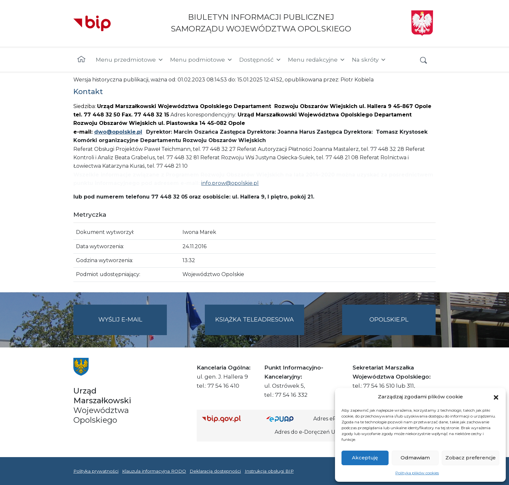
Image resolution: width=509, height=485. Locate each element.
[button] (496, 397)
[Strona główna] (81, 59)
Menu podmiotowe (201, 59)
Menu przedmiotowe (130, 59)
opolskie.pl (388, 319)
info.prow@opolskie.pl (230, 183)
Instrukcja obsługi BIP (269, 471)
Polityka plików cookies (417, 472)
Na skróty (369, 59)
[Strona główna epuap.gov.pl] (287, 419)
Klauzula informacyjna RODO (154, 471)
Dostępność (260, 59)
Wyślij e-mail (132, 325)
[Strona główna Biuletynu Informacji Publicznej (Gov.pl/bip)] (229, 419)
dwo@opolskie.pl (118, 132)
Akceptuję (365, 458)
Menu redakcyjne (316, 59)
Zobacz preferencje (470, 458)
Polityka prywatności (95, 471)
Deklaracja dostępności (215, 471)
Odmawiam (415, 458)
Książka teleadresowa (254, 319)
